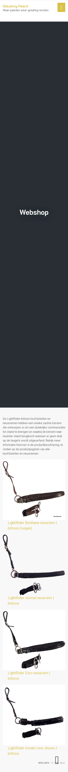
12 (52, 763)
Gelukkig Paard (15, 6)
